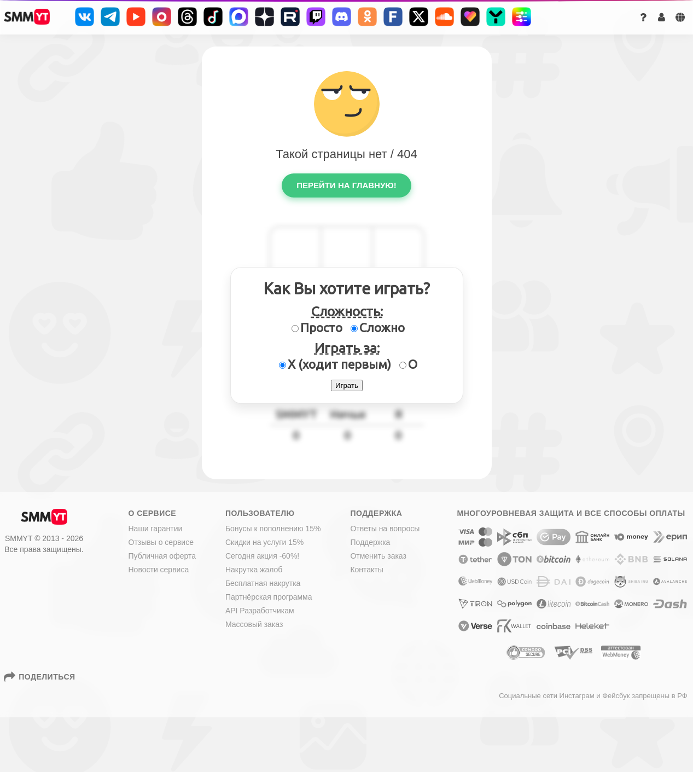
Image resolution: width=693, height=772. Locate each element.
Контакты (366, 569)
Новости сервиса (159, 569)
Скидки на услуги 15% (264, 542)
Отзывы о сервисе (161, 542)
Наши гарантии (156, 528)
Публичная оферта (162, 556)
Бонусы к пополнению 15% (273, 528)
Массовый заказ (254, 624)
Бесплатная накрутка (263, 583)
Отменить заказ (378, 556)
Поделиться (40, 676)
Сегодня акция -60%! (262, 556)
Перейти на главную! (346, 185)
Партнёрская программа (268, 597)
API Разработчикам (259, 610)
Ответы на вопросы (385, 528)
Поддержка (370, 542)
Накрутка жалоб (253, 569)
